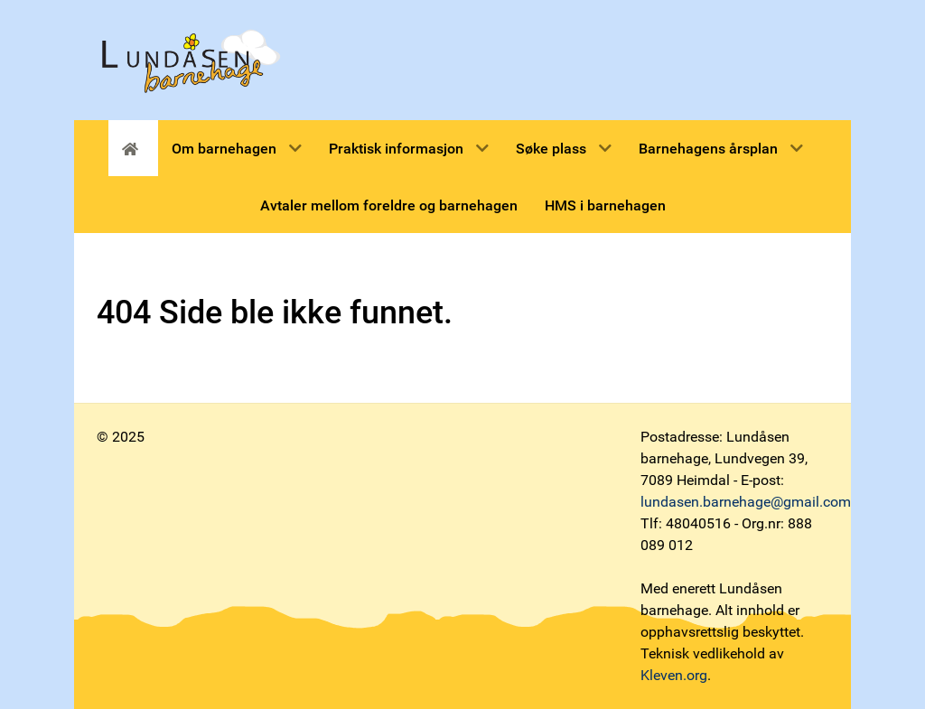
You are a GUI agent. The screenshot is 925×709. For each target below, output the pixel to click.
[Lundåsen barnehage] (191, 59)
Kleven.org (673, 675)
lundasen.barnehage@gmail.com (745, 501)
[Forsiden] (133, 148)
